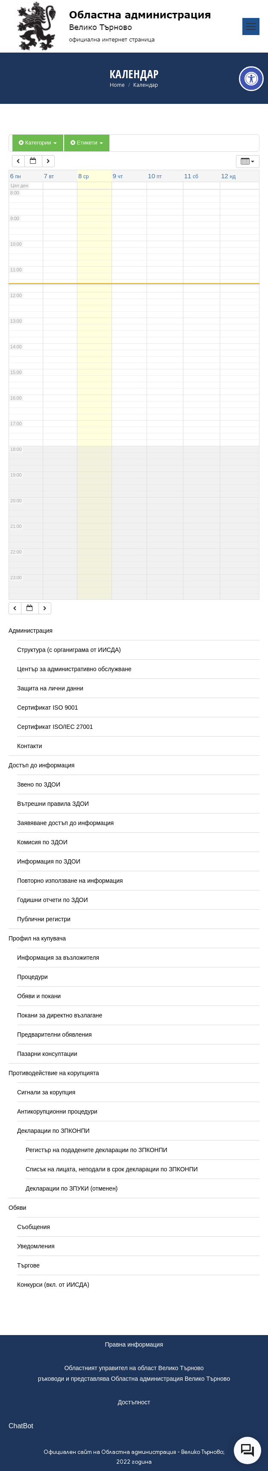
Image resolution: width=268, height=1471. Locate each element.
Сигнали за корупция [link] (46, 1092)
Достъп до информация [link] (41, 765)
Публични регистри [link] (44, 919)
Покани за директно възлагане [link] (59, 1015)
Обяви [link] (17, 1207)
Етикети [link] (87, 142)
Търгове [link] (28, 1265)
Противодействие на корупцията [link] (54, 1073)
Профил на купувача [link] (37, 938)
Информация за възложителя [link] (58, 957)
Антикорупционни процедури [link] (57, 1111)
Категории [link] (38, 142)
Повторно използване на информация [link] (70, 880)
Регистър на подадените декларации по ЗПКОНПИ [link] (96, 1150)
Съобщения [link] (33, 1226)
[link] (251, 79)
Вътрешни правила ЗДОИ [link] (53, 803)
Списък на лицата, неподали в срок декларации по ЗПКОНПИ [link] (112, 1169)
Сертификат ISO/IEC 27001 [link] (55, 726)
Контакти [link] (29, 746)
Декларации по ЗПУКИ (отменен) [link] (72, 1188)
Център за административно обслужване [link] (74, 669)
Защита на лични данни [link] (50, 688)
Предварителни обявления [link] (54, 1034)
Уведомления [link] (36, 1246)
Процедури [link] (32, 976)
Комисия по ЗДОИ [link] (42, 842)
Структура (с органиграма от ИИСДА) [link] (69, 649)
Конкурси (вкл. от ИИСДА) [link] (53, 1284)
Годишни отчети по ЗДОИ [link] (52, 899)
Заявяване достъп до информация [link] (65, 823)
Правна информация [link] (134, 1344)
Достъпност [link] (134, 1402)
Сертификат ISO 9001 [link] (47, 707)
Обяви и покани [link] (39, 996)
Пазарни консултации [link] (47, 1053)
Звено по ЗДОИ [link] (38, 784)
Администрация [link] (31, 630)
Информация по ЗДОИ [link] (48, 861)
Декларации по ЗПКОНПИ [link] (53, 1130)
